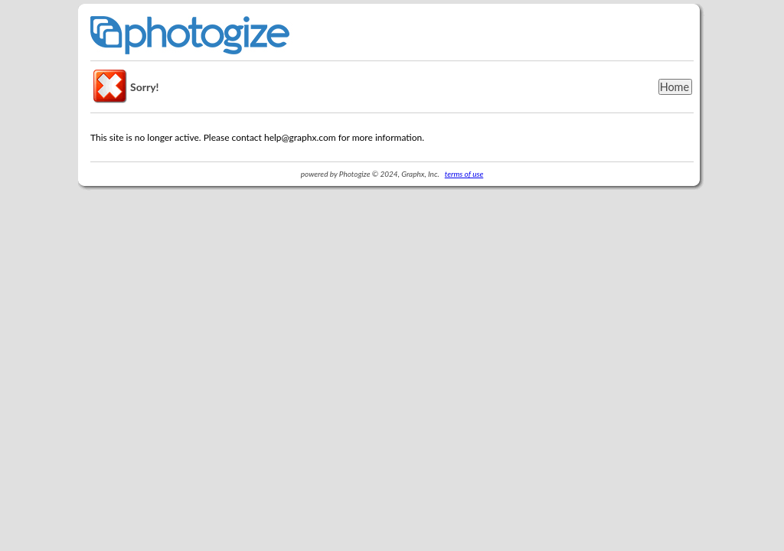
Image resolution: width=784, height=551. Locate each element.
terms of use (464, 173)
